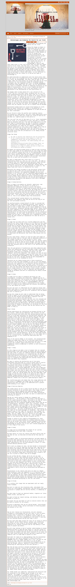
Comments (20, 33)
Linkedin (64, 2)
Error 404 (31, 33)
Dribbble (66, 2)
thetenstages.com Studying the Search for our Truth (28, 40)
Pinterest (67, 2)
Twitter (58, 2)
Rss (63, 2)
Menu (29, 2)
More (26, 2)
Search (67, 33)
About (19, 2)
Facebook (60, 2)
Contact (22, 2)
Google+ (61, 2)
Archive (15, 33)
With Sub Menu (25, 33)
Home (8, 33)
